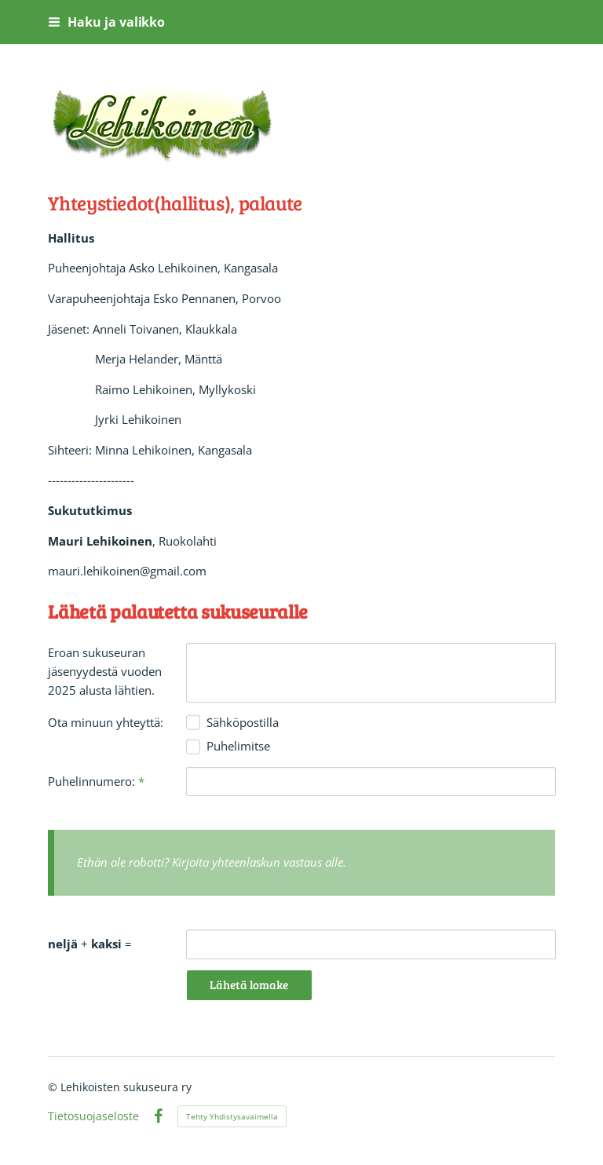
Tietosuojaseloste (93, 1116)
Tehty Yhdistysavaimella (232, 1116)
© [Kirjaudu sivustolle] (54, 1086)
